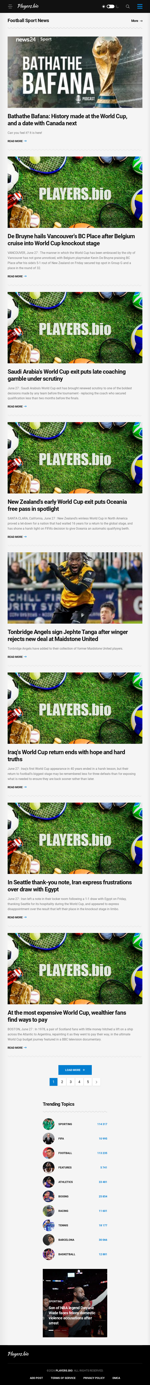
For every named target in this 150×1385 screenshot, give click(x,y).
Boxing (63, 1196)
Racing (63, 1210)
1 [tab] (51, 1330)
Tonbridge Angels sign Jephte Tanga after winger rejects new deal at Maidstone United (68, 635)
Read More (17, 141)
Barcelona (66, 1239)
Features (65, 1167)
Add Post (36, 1378)
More (137, 21)
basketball (66, 1254)
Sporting (65, 1124)
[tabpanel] (75, 1303)
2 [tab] (57, 1330)
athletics (65, 1182)
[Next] (96, 1082)
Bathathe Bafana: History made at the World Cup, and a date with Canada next (67, 120)
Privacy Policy (94, 1378)
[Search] (127, 6)
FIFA (61, 1138)
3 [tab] (64, 1330)
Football (65, 1153)
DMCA (116, 1378)
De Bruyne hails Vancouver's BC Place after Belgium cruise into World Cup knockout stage (71, 240)
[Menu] (10, 6)
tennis (63, 1225)
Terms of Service (63, 1378)
